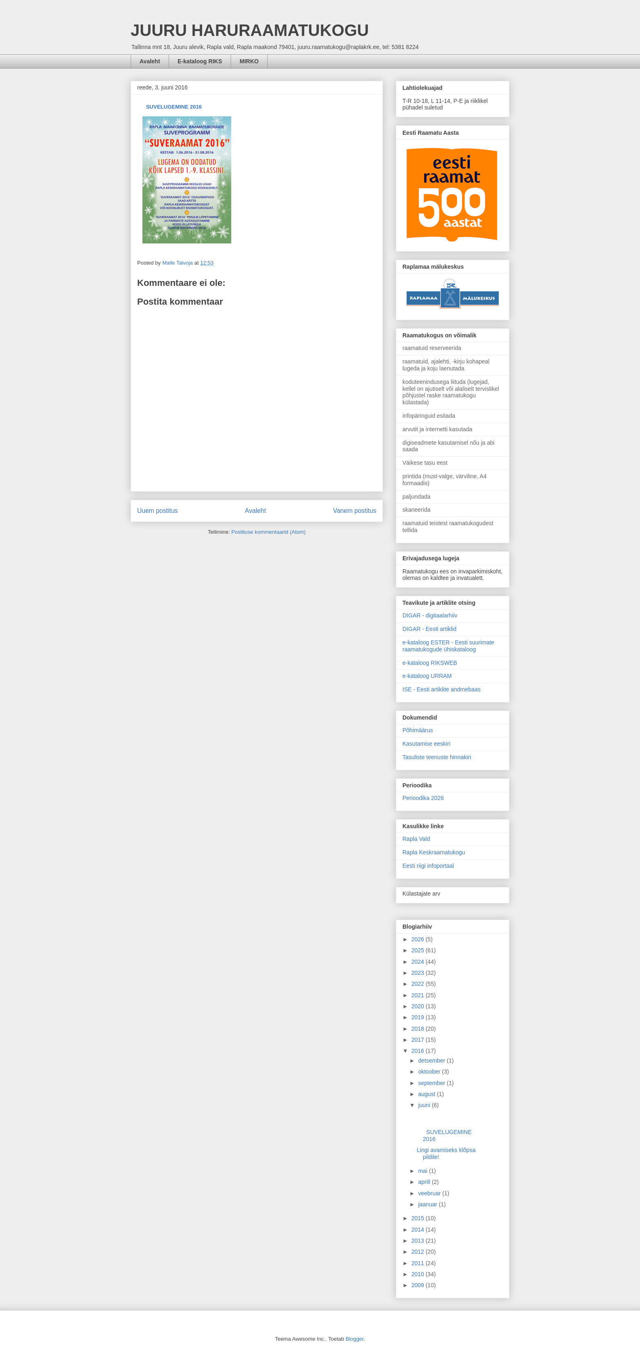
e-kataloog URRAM (427, 676)
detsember (432, 1060)
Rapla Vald (416, 839)
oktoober (430, 1071)
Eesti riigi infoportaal (428, 865)
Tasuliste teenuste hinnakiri (436, 757)
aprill (424, 1182)
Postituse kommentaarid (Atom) (268, 532)
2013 (418, 1240)
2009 (418, 1285)
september (432, 1083)
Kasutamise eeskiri (426, 743)
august (427, 1094)
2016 (418, 1050)
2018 (418, 1028)
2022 (418, 984)
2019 (418, 1017)
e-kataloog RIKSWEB (429, 663)
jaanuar (428, 1204)
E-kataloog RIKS (200, 61)
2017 (418, 1039)
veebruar (430, 1193)
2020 (418, 1006)
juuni (424, 1105)
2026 (418, 939)
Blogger (355, 1339)
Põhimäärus (417, 730)
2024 (418, 961)
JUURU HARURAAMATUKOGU (250, 30)
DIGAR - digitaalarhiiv (430, 615)
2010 (418, 1274)
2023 (418, 972)
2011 (418, 1263)
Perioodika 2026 (423, 798)
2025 (418, 950)
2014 (418, 1229)
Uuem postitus (157, 510)
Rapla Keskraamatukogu (433, 852)
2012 (418, 1251)
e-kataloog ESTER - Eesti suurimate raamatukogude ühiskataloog (448, 646)
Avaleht (150, 61)
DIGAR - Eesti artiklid (429, 629)
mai (423, 1171)
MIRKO (249, 61)
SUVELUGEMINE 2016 (172, 107)
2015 (418, 1218)
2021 (418, 995)
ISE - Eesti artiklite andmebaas (441, 689)
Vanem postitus (354, 510)
